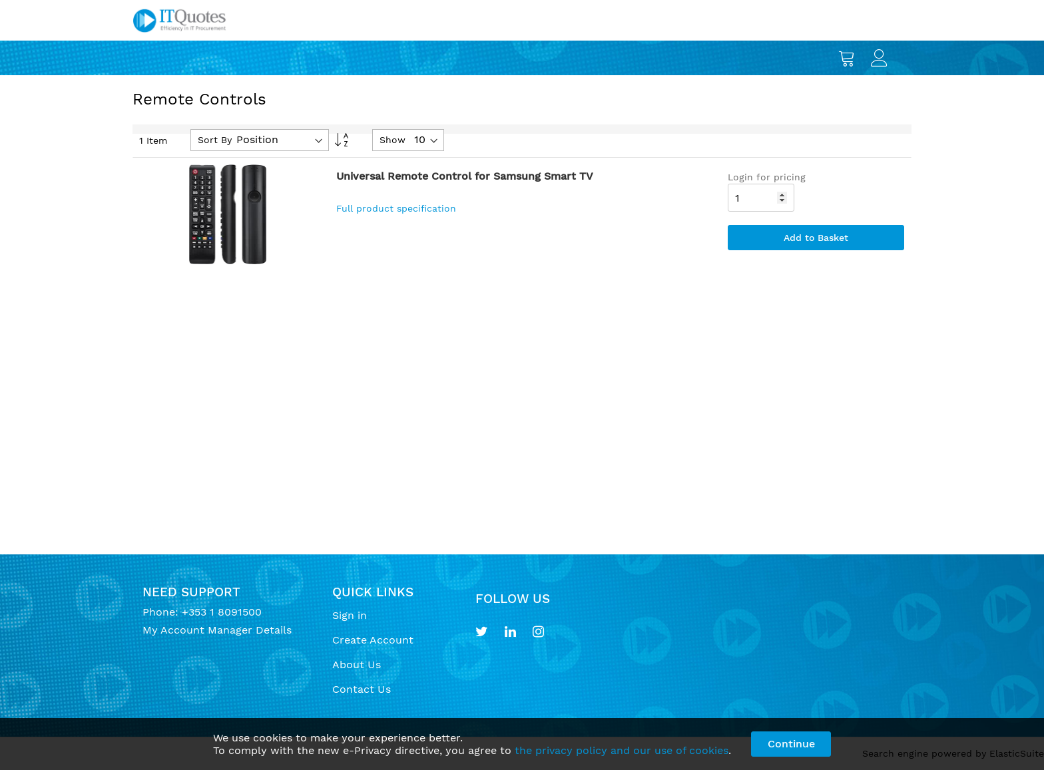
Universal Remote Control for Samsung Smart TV (464, 176)
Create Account (372, 640)
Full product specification (396, 208)
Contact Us (361, 689)
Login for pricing (767, 177)
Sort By (215, 139)
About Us (356, 664)
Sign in (349, 615)
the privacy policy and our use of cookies (621, 750)
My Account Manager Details (217, 630)
